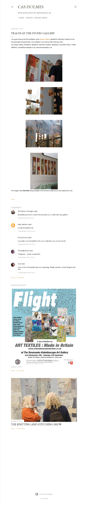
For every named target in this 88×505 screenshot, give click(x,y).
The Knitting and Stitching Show (36, 424)
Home (20, 18)
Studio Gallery (45, 39)
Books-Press (40, 18)
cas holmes (31, 6)
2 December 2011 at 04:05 (26, 231)
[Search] (75, 6)
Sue (19, 264)
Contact (29, 18)
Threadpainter (23, 251)
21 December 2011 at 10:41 (26, 272)
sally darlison (23, 224)
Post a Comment (17, 278)
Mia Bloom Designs (26, 211)
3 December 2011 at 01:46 (26, 257)
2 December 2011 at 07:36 (26, 244)
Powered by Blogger (44, 494)
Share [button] (13, 199)
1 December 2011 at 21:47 (26, 218)
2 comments (20, 428)
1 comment (20, 370)
